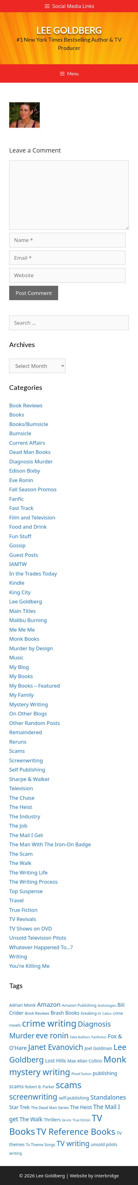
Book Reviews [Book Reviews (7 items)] (37, 1013)
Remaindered (25, 732)
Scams (17, 750)
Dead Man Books (29, 451)
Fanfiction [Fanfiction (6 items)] (98, 1037)
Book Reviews (26, 405)
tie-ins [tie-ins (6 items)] (66, 1120)
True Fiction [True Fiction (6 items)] (81, 1120)
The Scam (21, 853)
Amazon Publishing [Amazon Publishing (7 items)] (79, 1005)
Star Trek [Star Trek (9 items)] (19, 1107)
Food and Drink (28, 526)
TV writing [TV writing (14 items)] (73, 1143)
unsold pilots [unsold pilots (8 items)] (104, 1144)
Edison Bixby (24, 470)
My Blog (19, 666)
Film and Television (32, 517)
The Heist (20, 806)
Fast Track (21, 507)
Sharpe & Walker (29, 779)
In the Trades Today (33, 573)
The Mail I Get (26, 835)
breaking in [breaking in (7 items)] (91, 1013)
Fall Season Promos (33, 489)
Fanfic (16, 498)
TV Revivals (22, 919)
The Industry (24, 816)
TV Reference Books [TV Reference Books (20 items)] (75, 1131)
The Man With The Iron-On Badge (50, 844)
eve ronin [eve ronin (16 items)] (52, 1035)
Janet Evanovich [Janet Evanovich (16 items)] (55, 1047)
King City (20, 592)
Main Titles (22, 610)
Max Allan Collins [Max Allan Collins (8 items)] (84, 1061)
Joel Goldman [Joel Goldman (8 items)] (98, 1048)
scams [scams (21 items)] (68, 1085)
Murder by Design (31, 648)
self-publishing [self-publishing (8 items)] (74, 1098)
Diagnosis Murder (31, 461)
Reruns (17, 741)
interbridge (107, 1175)
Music (16, 657)
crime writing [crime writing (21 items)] (49, 1023)
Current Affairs (27, 442)
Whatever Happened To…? (41, 947)
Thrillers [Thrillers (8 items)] (52, 1120)
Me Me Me (22, 629)
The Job (18, 825)
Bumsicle (20, 433)
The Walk (20, 862)
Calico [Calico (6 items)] (107, 1013)
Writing (18, 956)
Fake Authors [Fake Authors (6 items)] (80, 1037)
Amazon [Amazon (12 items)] (49, 1004)
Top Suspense (26, 891)
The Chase (21, 797)
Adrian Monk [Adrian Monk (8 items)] (22, 1005)
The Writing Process (33, 881)
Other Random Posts (34, 722)
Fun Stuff (20, 536)
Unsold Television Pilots (37, 937)
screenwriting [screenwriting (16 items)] (33, 1097)
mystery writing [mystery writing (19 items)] (39, 1071)
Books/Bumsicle (28, 424)
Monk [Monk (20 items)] (114, 1059)
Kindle (16, 582)
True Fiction (23, 909)
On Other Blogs (28, 713)
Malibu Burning (28, 620)
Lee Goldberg (69, 30)
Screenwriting (26, 760)
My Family (21, 694)
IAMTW (18, 564)
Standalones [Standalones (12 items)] (108, 1097)
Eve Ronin (21, 480)
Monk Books (24, 638)
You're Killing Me (29, 965)
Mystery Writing (28, 704)
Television (21, 788)
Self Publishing (27, 769)
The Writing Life (28, 872)
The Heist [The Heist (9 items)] (81, 1107)
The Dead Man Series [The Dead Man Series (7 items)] (50, 1107)
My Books (21, 676)
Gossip (17, 545)
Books (16, 414)
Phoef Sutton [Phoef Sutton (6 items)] (81, 1074)
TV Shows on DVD (30, 928)
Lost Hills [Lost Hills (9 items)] (55, 1060)
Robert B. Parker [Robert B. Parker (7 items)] (39, 1086)
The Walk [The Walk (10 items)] (31, 1119)
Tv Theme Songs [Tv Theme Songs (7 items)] (40, 1144)
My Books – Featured (34, 685)
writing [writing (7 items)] (15, 1153)
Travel (16, 900)
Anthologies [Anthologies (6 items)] (107, 1005)
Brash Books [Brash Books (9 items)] (64, 1013)
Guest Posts (23, 554)
